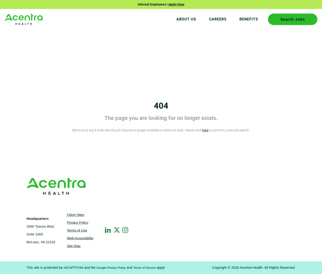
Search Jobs (292, 19)
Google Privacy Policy (111, 267)
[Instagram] (125, 229)
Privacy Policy (77, 222)
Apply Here (176, 4)
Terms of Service (144, 267)
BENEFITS (248, 19)
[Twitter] (117, 229)
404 (161, 106)
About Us (186, 19)
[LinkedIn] (108, 229)
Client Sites (75, 215)
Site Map (73, 246)
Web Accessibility (80, 238)
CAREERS (218, 19)
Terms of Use (77, 230)
